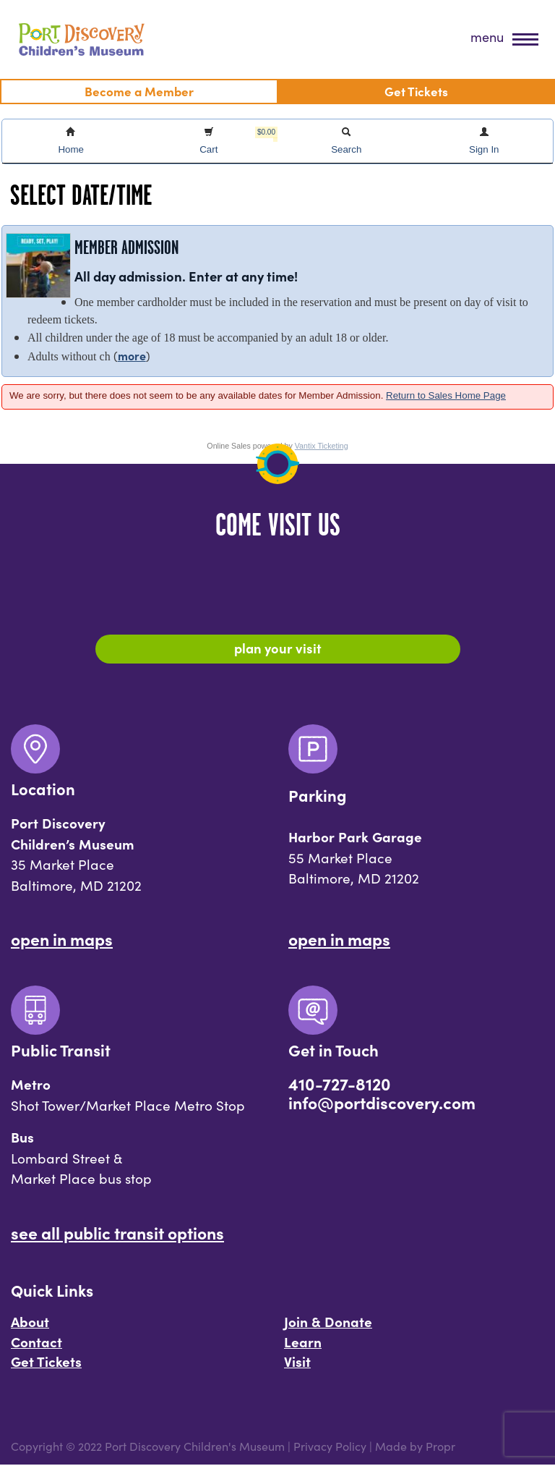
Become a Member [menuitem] (139, 90)
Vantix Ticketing (321, 445)
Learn (303, 1343)
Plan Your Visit (278, 648)
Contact (36, 1343)
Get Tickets (46, 1362)
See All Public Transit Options (117, 1233)
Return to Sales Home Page (446, 395)
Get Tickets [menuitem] (416, 90)
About (30, 1322)
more (132, 355)
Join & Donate (328, 1322)
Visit (297, 1362)
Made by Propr (415, 1447)
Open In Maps (62, 940)
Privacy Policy (329, 1447)
